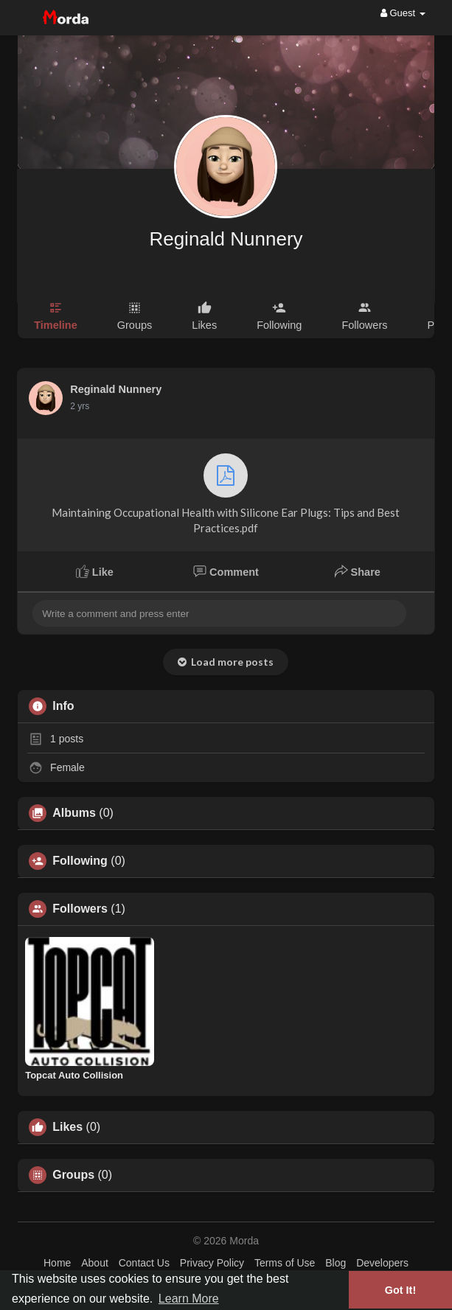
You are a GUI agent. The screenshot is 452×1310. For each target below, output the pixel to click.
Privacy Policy (212, 1263)
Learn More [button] (189, 1298)
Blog (335, 1263)
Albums (74, 813)
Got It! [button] (400, 1290)
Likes (67, 1127)
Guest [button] (402, 12)
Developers (382, 1263)
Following (80, 861)
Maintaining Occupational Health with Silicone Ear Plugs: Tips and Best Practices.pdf (226, 493)
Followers (80, 909)
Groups (73, 1175)
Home (57, 1263)
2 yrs (79, 406)
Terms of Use (284, 1263)
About (94, 1263)
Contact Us (144, 1263)
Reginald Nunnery (225, 239)
